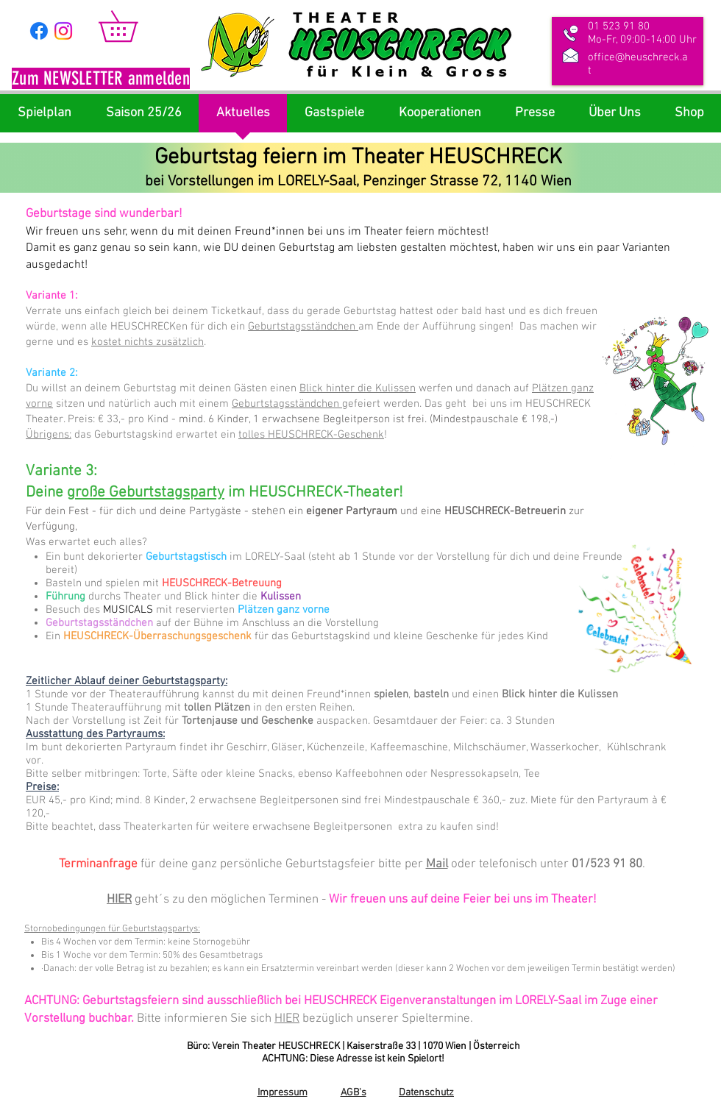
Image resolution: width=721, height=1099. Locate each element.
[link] (133, 26)
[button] (101, 80)
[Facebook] (39, 31)
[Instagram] (63, 31)
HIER (119, 899)
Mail (437, 864)
